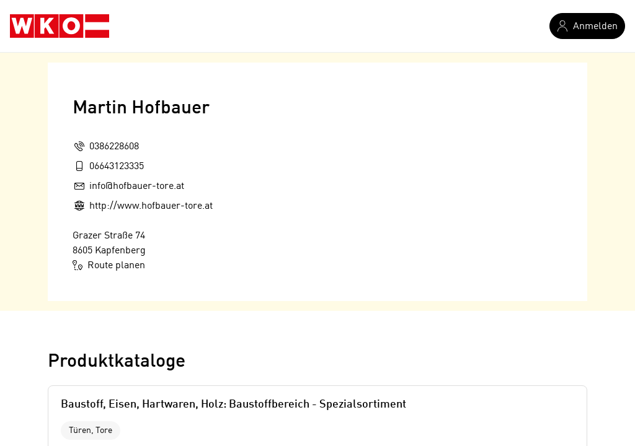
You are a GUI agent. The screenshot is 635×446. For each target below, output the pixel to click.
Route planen (109, 265)
